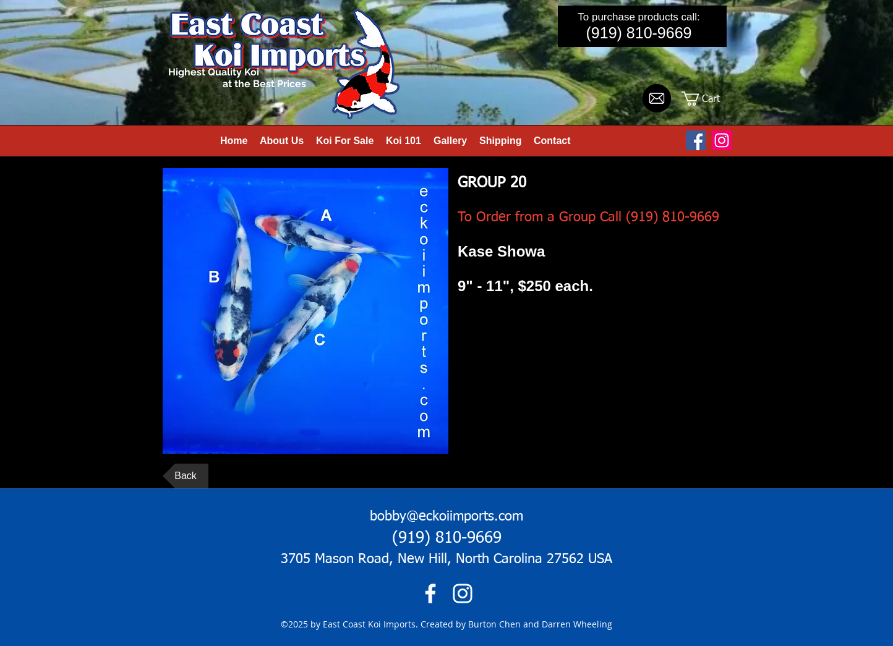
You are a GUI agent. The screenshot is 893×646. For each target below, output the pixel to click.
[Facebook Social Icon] (696, 140)
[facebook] (430, 593)
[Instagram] (722, 140)
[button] (709, 98)
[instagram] (463, 593)
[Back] (185, 476)
